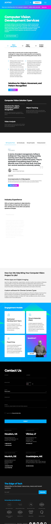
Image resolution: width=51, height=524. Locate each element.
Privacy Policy (19, 523)
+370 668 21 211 (29, 443)
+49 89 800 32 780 (9, 466)
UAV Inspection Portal (10, 142)
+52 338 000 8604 (30, 466)
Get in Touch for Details (11, 35)
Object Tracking (25, 45)
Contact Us (37, 2)
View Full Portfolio (41, 137)
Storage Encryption (31, 142)
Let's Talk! (32, 353)
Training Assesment (41, 142)
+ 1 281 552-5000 (8, 445)
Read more (44, 7)
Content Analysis (39, 45)
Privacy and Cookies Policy (16, 413)
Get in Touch (12, 89)
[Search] (30, 2)
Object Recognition (12, 45)
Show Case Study (13, 185)
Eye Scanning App (20, 142)
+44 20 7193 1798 (8, 467)
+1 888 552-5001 (8, 443)
